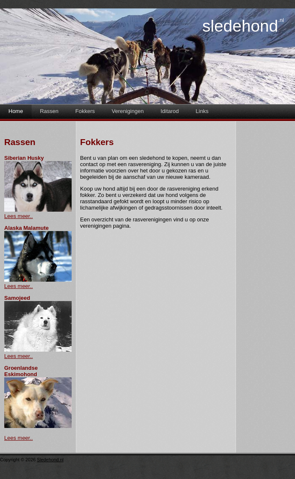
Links (202, 111)
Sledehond (240, 26)
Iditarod (170, 111)
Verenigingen (128, 111)
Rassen (49, 111)
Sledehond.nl (50, 459)
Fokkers (85, 111)
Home (15, 111)
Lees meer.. (18, 216)
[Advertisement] (265, 252)
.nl (281, 20)
